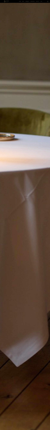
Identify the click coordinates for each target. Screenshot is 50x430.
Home (20, 1)
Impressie (27, 1)
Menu (23, 1)
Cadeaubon (32, 1)
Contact (37, 1)
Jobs (41, 1)
